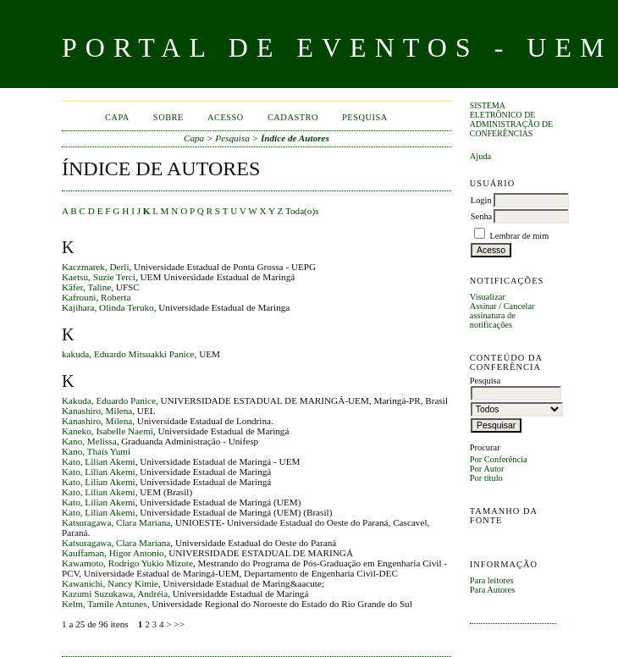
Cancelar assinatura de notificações (502, 315)
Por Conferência (498, 459)
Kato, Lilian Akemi (98, 461)
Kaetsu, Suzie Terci (98, 277)
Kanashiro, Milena (97, 411)
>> (179, 624)
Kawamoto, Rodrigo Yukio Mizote (127, 563)
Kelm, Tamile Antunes (104, 604)
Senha (481, 216)
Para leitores (492, 580)
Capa (117, 117)
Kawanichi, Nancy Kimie (110, 583)
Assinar (483, 306)
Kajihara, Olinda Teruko (108, 307)
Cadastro (293, 117)
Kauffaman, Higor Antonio (113, 553)
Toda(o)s (302, 211)
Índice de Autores (295, 138)
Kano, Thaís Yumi (96, 451)
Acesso (225, 117)
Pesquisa (365, 117)
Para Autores (492, 589)
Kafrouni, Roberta (96, 297)
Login (481, 200)
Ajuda (480, 156)
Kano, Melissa (89, 441)
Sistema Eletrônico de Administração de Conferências (511, 119)
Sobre (168, 117)
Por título (486, 478)
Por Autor (487, 468)
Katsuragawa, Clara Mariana (116, 522)
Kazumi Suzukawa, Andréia (115, 593)
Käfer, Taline (86, 287)
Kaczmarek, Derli (96, 267)
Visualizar (487, 296)
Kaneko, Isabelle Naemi (107, 431)
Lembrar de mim (519, 235)
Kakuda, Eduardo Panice (109, 400)
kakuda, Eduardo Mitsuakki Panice (128, 354)
